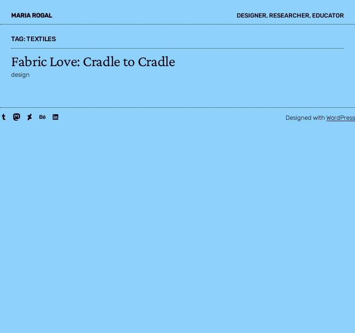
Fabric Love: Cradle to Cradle (93, 61)
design (20, 74)
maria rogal (31, 15)
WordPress (340, 117)
